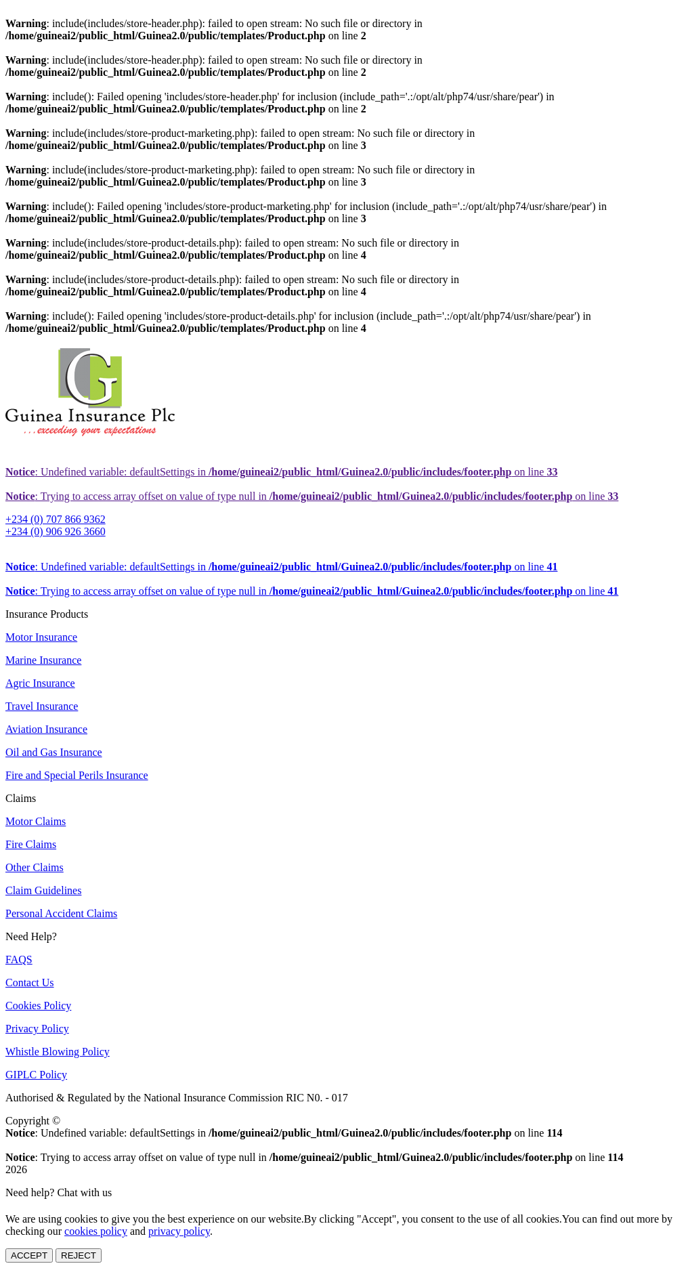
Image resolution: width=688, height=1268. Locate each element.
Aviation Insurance (46, 729)
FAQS (19, 959)
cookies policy (95, 1231)
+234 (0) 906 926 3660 (55, 531)
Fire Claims (30, 844)
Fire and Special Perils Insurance (76, 775)
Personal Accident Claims (61, 913)
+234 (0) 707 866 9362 (55, 519)
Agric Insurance (40, 683)
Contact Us (29, 982)
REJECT (78, 1255)
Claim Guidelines (43, 890)
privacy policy (179, 1231)
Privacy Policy (37, 1028)
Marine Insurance (43, 660)
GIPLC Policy (36, 1074)
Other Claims (34, 867)
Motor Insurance (41, 637)
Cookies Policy (38, 1005)
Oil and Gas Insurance (53, 752)
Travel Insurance (41, 706)
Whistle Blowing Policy (57, 1051)
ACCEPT (29, 1255)
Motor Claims (35, 821)
